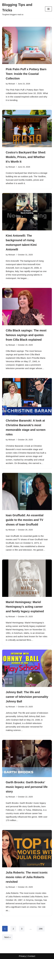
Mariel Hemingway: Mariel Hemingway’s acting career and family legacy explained (25, 606)
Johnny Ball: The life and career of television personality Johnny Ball (27, 697)
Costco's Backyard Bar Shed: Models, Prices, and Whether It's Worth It (26, 157)
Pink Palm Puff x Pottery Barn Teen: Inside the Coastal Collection (26, 74)
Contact (31, 956)
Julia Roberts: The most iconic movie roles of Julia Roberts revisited (27, 877)
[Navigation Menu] (48, 8)
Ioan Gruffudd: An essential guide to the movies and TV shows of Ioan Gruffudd (24, 520)
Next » (7, 937)
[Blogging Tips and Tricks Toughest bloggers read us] (21, 9)
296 (40, 928)
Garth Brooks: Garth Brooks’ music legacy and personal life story (27, 787)
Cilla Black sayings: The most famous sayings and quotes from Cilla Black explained (26, 335)
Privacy (22, 956)
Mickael (11, 84)
